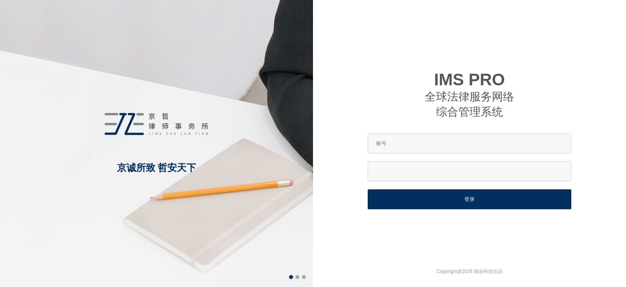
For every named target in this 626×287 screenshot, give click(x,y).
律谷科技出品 (488, 271)
